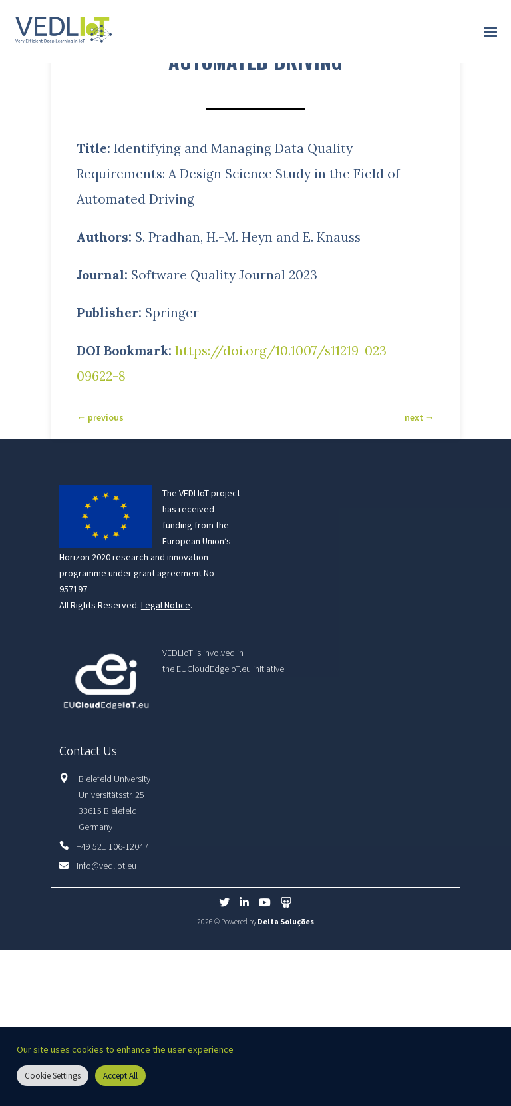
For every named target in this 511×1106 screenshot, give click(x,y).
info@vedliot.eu (106, 866)
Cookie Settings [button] (53, 1075)
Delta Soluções (285, 921)
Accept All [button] (120, 1075)
